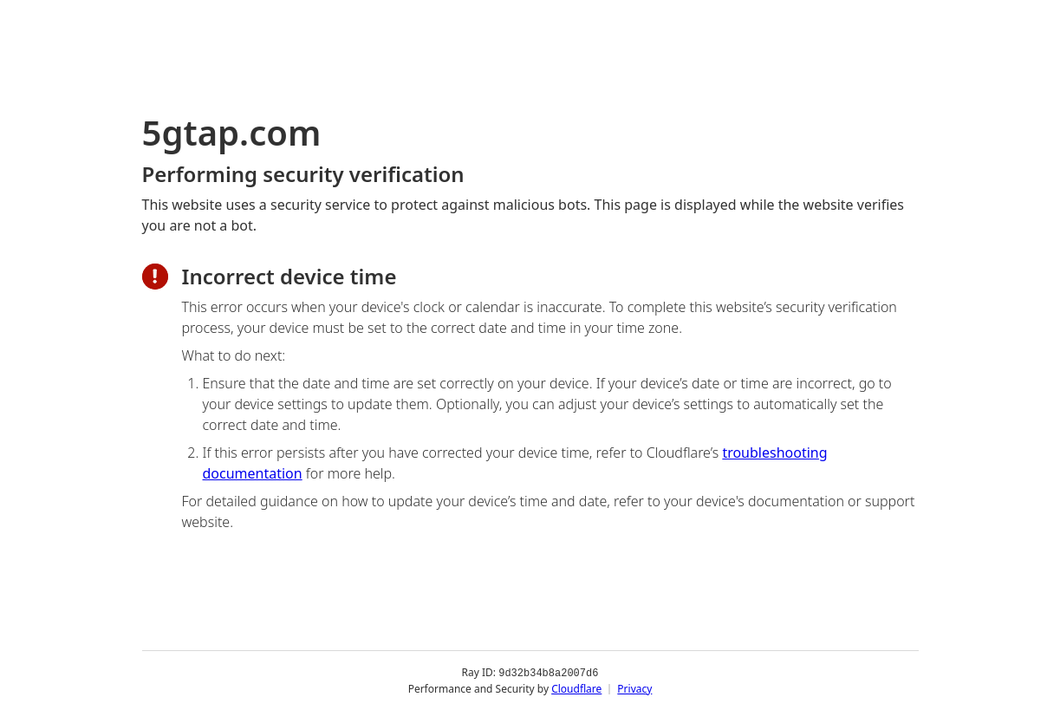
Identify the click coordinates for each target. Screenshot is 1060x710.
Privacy (634, 688)
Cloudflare (576, 688)
